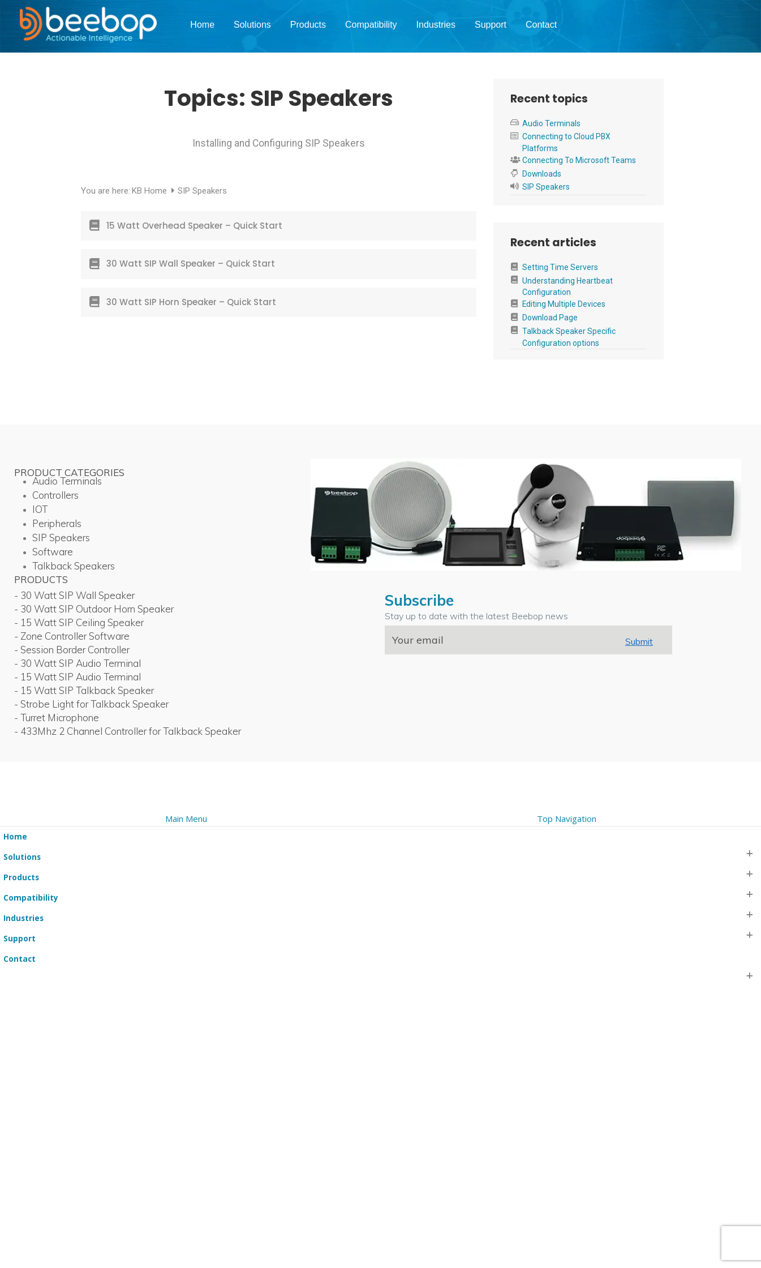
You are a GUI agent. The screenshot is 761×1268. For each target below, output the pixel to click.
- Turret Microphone (56, 717)
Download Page (550, 317)
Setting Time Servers (560, 267)
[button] (7, 803)
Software (52, 552)
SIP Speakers (546, 186)
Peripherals (56, 523)
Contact (541, 24)
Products (308, 24)
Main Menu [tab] (186, 818)
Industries (435, 24)
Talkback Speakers (73, 566)
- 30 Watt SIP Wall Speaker (74, 595)
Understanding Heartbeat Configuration (567, 286)
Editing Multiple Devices (563, 304)
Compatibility (371, 24)
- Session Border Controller (72, 650)
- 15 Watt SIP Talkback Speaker (84, 690)
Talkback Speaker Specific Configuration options (569, 337)
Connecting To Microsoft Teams (579, 160)
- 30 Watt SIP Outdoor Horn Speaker (94, 609)
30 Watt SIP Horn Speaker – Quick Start (191, 302)
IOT (40, 509)
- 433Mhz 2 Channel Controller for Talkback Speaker (127, 731)
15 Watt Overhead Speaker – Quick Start (194, 226)
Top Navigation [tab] (566, 818)
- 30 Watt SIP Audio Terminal (77, 663)
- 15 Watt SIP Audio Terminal (77, 677)
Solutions (252, 24)
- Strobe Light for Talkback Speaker (91, 704)
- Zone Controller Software (72, 636)
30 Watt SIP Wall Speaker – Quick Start (190, 263)
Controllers (55, 495)
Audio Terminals (551, 123)
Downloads (541, 173)
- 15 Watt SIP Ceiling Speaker (79, 622)
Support (490, 24)
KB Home (150, 191)
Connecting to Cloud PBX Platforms (566, 142)
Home (202, 24)
